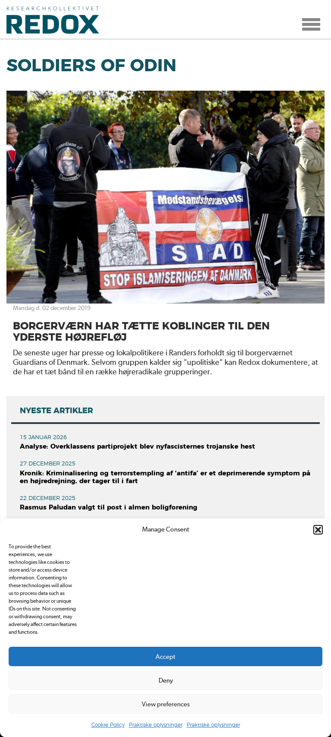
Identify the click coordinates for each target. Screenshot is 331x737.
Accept (165, 657)
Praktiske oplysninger (155, 725)
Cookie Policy (108, 725)
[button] (318, 529)
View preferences (166, 704)
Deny (166, 680)
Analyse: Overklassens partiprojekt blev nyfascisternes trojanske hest (137, 446)
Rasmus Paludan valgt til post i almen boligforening (108, 507)
